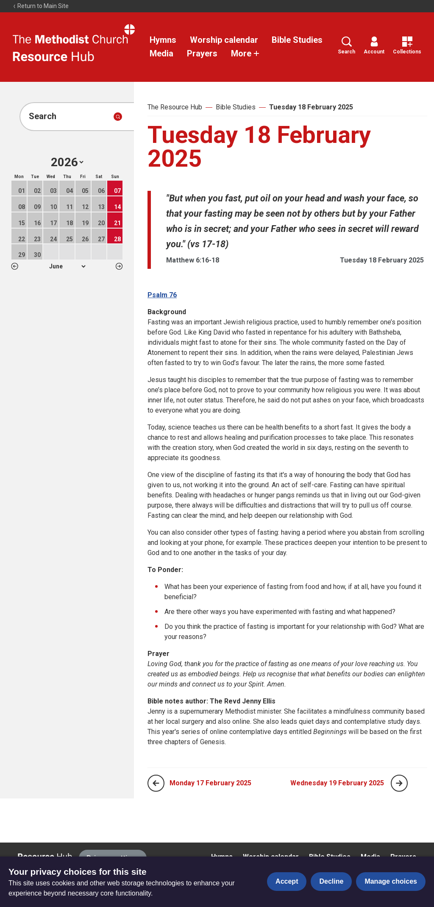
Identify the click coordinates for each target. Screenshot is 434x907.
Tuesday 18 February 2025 (311, 107)
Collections (407, 45)
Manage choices (390, 881)
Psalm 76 (162, 295)
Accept (286, 881)
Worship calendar (224, 40)
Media (161, 53)
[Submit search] (118, 116)
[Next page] (399, 783)
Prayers (202, 53)
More (245, 53)
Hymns (163, 40)
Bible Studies (297, 40)
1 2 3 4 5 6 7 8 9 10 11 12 (67, 266)
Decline (331, 881)
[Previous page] (155, 783)
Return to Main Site (41, 6)
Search (346, 45)
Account (374, 45)
